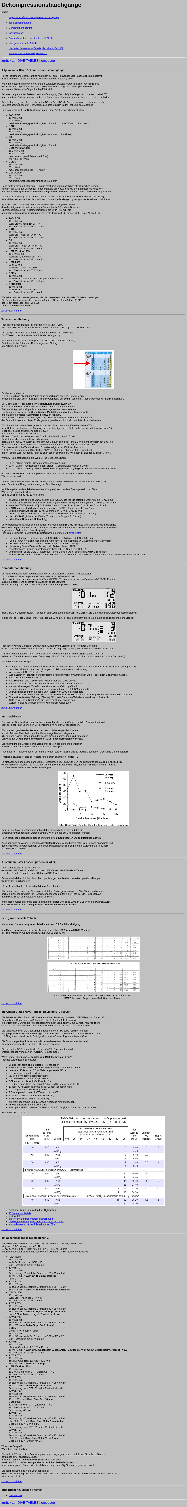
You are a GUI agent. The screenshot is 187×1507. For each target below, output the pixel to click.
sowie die (32, 1224)
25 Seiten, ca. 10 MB (20, 1213)
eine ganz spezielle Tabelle (23, 43)
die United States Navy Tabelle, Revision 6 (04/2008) (36, 48)
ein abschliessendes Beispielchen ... (28, 53)
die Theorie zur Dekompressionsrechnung (31, 1218)
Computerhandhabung (20, 27)
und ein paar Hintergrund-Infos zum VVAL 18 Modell (36, 1221)
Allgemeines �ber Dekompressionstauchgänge (34, 17)
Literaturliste (73, 533)
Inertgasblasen (16, 33)
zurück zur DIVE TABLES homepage (28, 60)
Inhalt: (4, 12)
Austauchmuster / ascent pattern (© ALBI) (31, 38)
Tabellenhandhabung (20, 22)
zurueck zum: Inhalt (11, 310)
